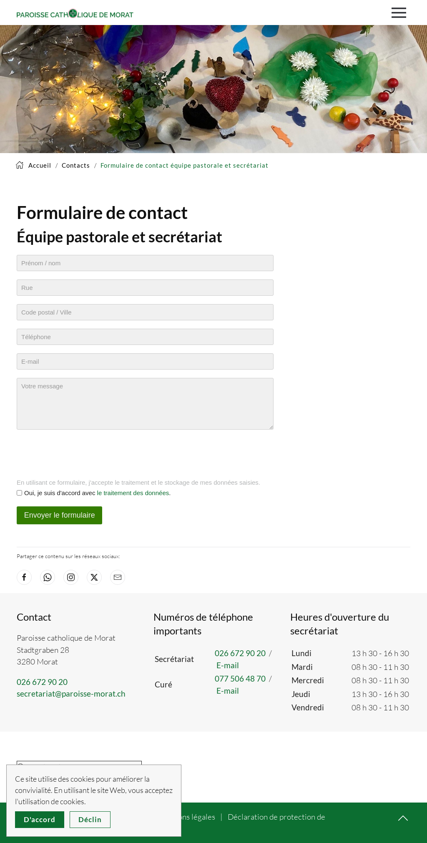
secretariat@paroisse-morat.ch (71, 693)
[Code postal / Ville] (145, 312)
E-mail (227, 665)
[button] (401, 12)
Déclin (90, 819)
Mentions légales (186, 817)
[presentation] (80, 454)
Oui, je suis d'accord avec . (97, 492)
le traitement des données (133, 492)
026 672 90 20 (42, 682)
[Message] (145, 404)
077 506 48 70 (240, 678)
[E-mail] (145, 361)
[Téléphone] (145, 337)
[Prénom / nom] (145, 263)
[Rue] (145, 287)
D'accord (39, 819)
